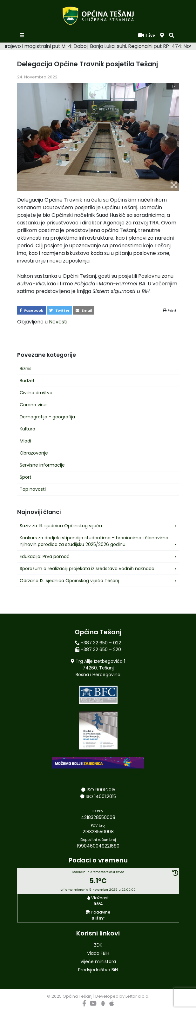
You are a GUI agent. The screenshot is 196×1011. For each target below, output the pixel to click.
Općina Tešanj (77, 996)
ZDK (98, 945)
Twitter (59, 310)
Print (170, 310)
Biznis (25, 368)
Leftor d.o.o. (137, 996)
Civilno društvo (36, 392)
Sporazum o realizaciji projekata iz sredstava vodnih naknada (87, 568)
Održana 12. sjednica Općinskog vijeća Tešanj (69, 580)
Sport (25, 477)
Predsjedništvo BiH (98, 970)
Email (84, 310)
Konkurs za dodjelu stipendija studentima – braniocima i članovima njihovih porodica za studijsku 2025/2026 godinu (94, 541)
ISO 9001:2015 (101, 790)
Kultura (27, 429)
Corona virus (34, 405)
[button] (171, 35)
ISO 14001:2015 (101, 796)
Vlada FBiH (98, 953)
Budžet (27, 380)
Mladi (25, 441)
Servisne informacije (42, 465)
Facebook (32, 310)
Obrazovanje (34, 453)
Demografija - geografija (47, 417)
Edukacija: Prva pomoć (45, 556)
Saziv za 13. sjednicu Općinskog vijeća (61, 525)
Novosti (58, 321)
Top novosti (33, 489)
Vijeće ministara (98, 961)
